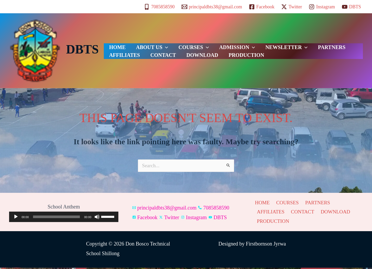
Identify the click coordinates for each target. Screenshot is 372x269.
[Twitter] (291, 7)
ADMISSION (219, 44)
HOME (114, 44)
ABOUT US (144, 44)
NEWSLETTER (263, 44)
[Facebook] (261, 7)
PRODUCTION (192, 57)
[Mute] (97, 217)
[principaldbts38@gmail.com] (211, 7)
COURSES (180, 44)
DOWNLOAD (153, 57)
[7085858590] (159, 7)
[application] (63, 217)
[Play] (15, 217)
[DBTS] (351, 7)
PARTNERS (303, 44)
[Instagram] (322, 7)
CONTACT (119, 57)
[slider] (56, 217)
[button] (157, 44)
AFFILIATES (337, 44)
